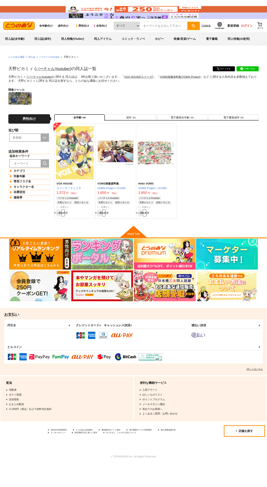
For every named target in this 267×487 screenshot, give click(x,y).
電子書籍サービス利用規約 (161, 448)
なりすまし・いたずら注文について (71, 455)
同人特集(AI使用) (239, 51)
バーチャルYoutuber (54, 80)
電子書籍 (212, 51)
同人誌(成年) (42, 51)
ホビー (159, 51)
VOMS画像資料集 (175, 88)
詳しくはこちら (255, 387)
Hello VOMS (146, 199)
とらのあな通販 (17, 69)
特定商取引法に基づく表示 (124, 451)
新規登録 (233, 37)
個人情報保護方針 (61, 451)
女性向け (100, 37)
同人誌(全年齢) (14, 51)
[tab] (131, 131)
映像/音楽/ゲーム (185, 51)
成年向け (63, 37)
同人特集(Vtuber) (72, 51)
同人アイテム (103, 51)
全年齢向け (46, 37)
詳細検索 (206, 37)
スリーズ (150, 88)
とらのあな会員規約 (92, 448)
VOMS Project (197, 88)
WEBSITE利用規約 (61, 448)
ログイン (247, 37)
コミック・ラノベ (133, 51)
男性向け (82, 37)
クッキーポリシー (90, 451)
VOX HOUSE (134, 88)
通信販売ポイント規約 (124, 448)
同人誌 (33, 69)
